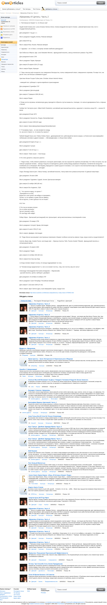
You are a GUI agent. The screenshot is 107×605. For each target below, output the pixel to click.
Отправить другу (7, 34)
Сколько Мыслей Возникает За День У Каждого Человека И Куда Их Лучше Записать (58, 380)
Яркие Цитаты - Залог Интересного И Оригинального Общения (50, 359)
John (32, 386)
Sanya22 (33, 423)
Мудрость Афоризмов (27, 348)
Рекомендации (4, 598)
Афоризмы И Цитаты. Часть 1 (39, 337)
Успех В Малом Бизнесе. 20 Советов (41, 574)
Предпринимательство (51, 581)
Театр (3, 66)
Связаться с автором (9, 26)
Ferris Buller (34, 483)
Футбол (46, 504)
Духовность (45, 398)
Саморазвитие (52, 560)
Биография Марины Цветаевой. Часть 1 (42, 402)
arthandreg (34, 365)
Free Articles (61, 603)
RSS (28, 591)
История (3, 54)
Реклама (43, 592)
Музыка (3, 61)
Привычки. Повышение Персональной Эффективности (48, 553)
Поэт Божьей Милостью (36, 463)
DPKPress (34, 494)
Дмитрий (33, 310)
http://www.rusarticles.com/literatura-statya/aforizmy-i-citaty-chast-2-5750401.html (52, 292)
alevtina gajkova (35, 398)
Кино (2, 57)
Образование (42, 560)
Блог (1, 599)
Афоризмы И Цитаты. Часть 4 (39, 315)
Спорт (40, 504)
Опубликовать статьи (6, 596)
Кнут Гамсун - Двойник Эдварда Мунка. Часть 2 (45, 426)
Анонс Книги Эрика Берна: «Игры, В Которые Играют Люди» (50, 475)
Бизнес (41, 581)
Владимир (25, 355)
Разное (38, 386)
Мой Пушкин (32, 451)
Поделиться (6, 37)
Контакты (2, 591)
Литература (15, 13)
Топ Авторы (27, 9)
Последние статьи (19, 591)
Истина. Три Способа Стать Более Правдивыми (46, 564)
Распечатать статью (8, 31)
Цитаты (3, 69)
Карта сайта (17, 598)
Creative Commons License (36, 603)
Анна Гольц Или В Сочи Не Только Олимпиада (44, 416)
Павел (24, 376)
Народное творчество (7, 64)
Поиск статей (17, 596)
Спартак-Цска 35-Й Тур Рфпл (39, 498)
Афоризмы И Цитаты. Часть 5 (39, 304)
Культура (8, 13)
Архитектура (4, 47)
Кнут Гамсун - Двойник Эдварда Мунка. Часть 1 (45, 439)
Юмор (3, 71)
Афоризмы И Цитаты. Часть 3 (39, 327)
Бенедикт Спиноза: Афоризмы (39, 390)
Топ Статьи (36, 9)
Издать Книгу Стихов (35, 487)
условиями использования (53, 602)
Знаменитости (5, 52)
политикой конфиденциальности (75, 602)
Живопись (4, 49)
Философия (54, 398)
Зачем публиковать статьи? (11, 9)
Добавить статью (51, 9)
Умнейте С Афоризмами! (28, 369)
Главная (2, 13)
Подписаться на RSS (9, 29)
